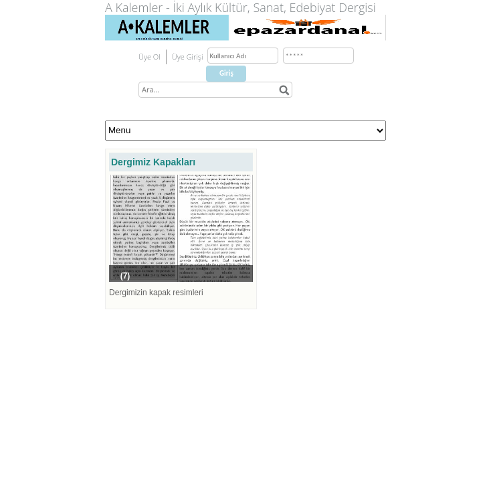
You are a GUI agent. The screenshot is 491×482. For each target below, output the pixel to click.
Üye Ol (149, 57)
